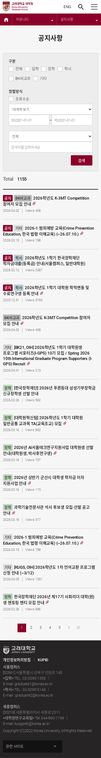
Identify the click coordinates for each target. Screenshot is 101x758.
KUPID (43, 660)
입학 (35, 69)
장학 (51, 69)
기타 (43, 78)
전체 (18, 69)
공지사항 (79, 19)
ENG (67, 6)
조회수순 (22, 99)
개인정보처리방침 (16, 660)
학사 (67, 69)
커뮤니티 (34, 19)
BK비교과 (22, 78)
